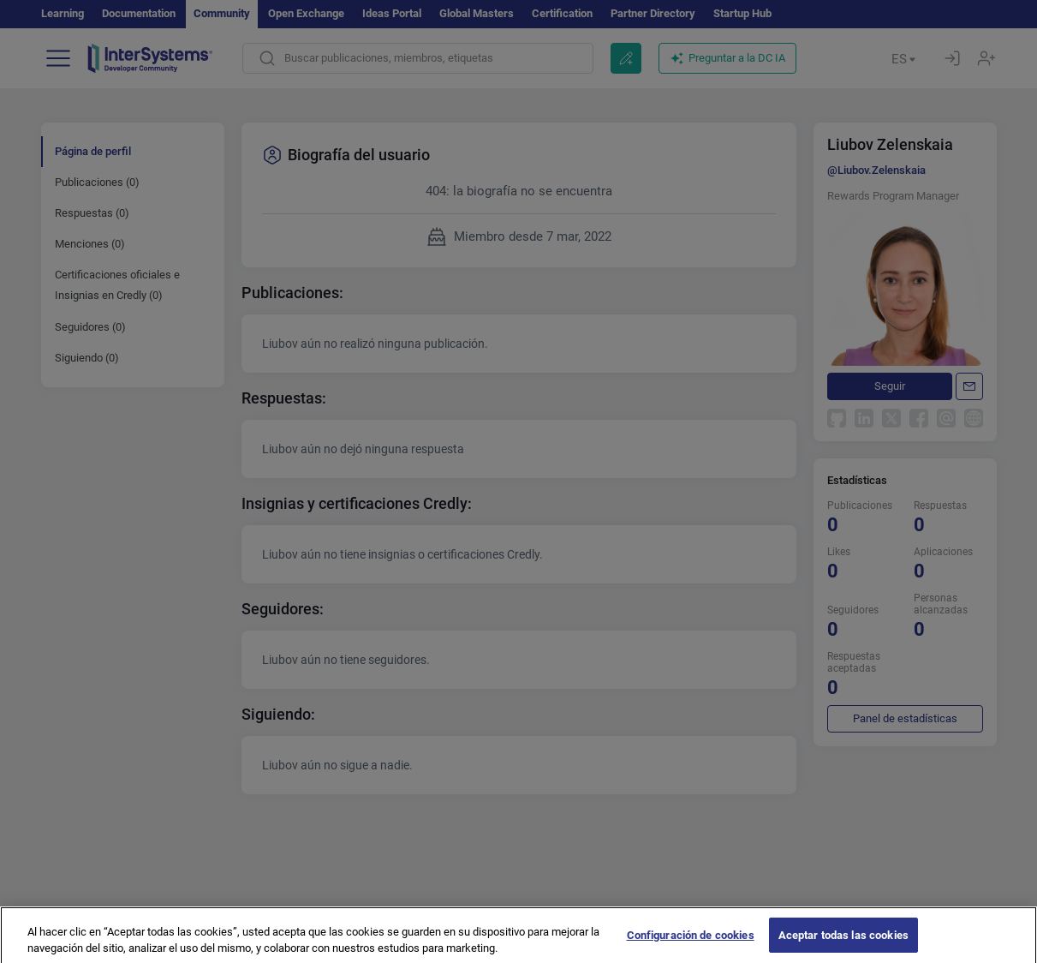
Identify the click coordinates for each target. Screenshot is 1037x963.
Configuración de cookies (690, 944)
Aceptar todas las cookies (843, 944)
